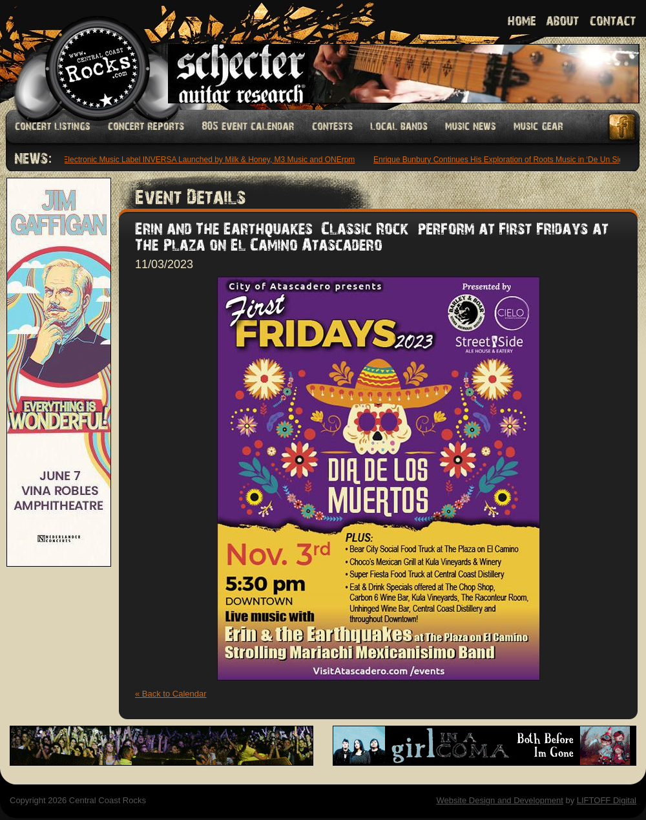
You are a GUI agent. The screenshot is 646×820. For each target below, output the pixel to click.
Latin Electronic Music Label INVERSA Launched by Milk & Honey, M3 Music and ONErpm (201, 159)
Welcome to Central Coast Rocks (82, 54)
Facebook (623, 127)
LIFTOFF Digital (606, 800)
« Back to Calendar (171, 694)
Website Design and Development (499, 800)
